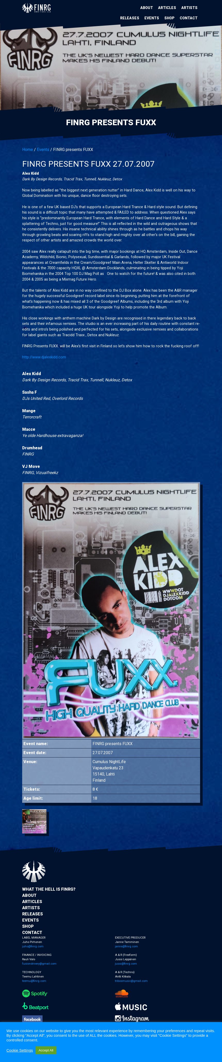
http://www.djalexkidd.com (44, 357)
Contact (189, 18)
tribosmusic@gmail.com (131, 981)
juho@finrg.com (33, 946)
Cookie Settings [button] (19, 1050)
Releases (129, 18)
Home (27, 149)
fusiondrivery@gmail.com (39, 963)
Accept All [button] (46, 1050)
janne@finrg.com (126, 946)
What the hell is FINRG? (49, 889)
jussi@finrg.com (126, 963)
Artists (189, 8)
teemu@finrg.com (34, 981)
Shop (169, 18)
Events (151, 18)
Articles (167, 8)
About (146, 8)
